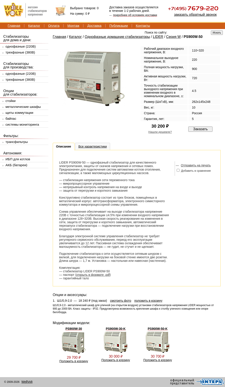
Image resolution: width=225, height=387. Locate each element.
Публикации (118, 25)
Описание (63, 146)
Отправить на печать (196, 165)
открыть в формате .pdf (93, 274)
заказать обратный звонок (195, 14)
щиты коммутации (19, 112)
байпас (10, 118)
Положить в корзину (73, 361)
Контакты (143, 25)
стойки (10, 101)
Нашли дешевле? (160, 132)
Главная (14, 25)
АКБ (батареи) (16, 165)
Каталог (34, 25)
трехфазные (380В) (20, 52)
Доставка (94, 25)
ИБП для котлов (17, 159)
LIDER (158, 37)
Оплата (54, 25)
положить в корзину (148, 300)
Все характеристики (92, 146)
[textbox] (176, 32)
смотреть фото (120, 300)
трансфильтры (16, 142)
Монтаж (73, 25)
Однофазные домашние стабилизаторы (117, 37)
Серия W (173, 37)
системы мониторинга (22, 124)
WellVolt (26, 381)
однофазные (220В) (20, 46)
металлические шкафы (23, 107)
